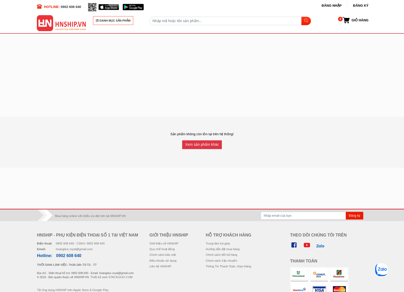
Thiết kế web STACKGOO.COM (111, 277)
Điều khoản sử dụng (162, 260)
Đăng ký (360, 5)
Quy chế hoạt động (162, 249)
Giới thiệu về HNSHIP (164, 243)
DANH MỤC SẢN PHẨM (113, 20)
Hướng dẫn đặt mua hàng (222, 249)
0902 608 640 (71, 7)
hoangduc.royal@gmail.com (74, 249)
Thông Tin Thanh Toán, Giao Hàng (228, 266)
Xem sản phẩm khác (202, 144)
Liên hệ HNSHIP (160, 266)
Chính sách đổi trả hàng (221, 254)
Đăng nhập (331, 5)
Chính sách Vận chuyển (221, 260)
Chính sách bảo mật (162, 254)
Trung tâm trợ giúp (218, 243)
